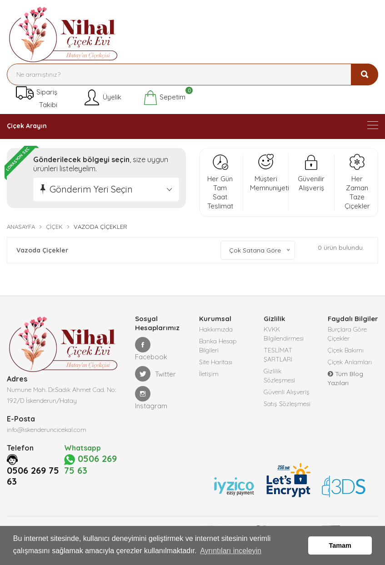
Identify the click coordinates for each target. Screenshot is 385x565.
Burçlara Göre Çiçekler (347, 333)
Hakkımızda (216, 329)
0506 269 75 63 (33, 497)
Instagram (151, 398)
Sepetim (164, 97)
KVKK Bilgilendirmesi (284, 333)
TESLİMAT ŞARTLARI (278, 354)
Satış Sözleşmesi (287, 404)
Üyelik (102, 98)
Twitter (155, 374)
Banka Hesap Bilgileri (218, 345)
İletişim (209, 374)
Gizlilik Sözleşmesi (279, 375)
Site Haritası (215, 362)
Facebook (151, 349)
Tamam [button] (340, 545)
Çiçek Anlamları (350, 362)
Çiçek (54, 226)
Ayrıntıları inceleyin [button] (230, 551)
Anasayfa (21, 226)
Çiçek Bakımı (346, 350)
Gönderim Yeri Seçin (91, 189)
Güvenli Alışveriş (287, 392)
